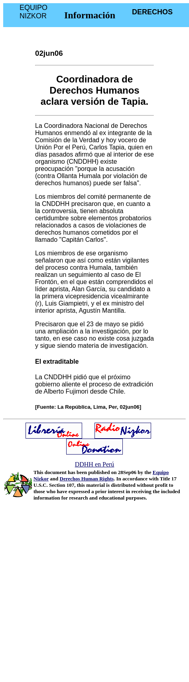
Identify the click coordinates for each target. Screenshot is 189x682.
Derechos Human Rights (87, 479)
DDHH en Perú (94, 464)
